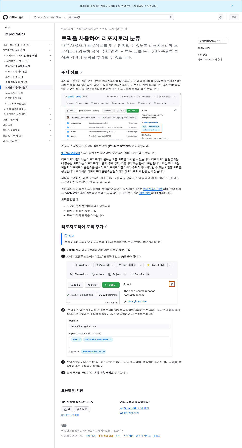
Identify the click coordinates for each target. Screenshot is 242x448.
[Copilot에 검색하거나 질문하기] (120, 17)
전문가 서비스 (143, 435)
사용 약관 (90, 435)
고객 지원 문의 (129, 413)
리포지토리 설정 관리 (87, 28)
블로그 (156, 435)
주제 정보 (71, 72)
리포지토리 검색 (153, 188)
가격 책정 (128, 435)
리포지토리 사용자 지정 (114, 28)
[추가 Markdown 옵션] (225, 41)
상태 (118, 435)
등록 (234, 17)
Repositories (15, 34)
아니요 (82, 409)
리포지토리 (67, 28)
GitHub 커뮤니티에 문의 (134, 408)
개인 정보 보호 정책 (70, 415)
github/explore (70, 152)
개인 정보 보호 (105, 435)
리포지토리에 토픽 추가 (84, 226)
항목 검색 (145, 192)
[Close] (232, 5)
